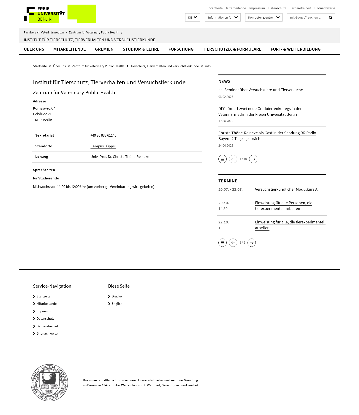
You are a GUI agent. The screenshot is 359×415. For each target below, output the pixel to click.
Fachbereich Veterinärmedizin (45, 32)
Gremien (104, 49)
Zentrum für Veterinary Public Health (95, 32)
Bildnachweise (324, 8)
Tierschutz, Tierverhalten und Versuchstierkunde (165, 66)
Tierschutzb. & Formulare (232, 49)
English (117, 303)
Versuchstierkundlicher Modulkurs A (286, 189)
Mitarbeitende (236, 8)
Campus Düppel (103, 145)
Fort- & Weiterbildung (296, 49)
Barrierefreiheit (300, 8)
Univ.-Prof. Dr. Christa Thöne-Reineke (119, 156)
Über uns (34, 49)
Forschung (181, 49)
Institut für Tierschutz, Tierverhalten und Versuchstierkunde (89, 39)
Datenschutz (277, 8)
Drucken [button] (117, 296)
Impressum (257, 8)
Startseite (216, 8)
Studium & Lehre (141, 49)
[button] (192, 17)
